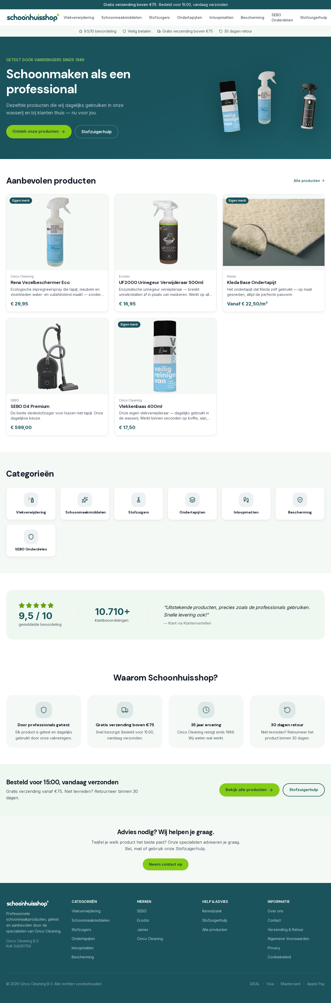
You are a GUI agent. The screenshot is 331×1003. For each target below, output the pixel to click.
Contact (274, 920)
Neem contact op (165, 864)
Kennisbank (212, 911)
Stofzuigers (159, 17)
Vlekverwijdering (79, 17)
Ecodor (143, 920)
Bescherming (252, 17)
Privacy (274, 948)
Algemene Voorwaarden (288, 938)
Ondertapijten (189, 17)
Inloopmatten (221, 17)
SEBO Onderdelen (282, 17)
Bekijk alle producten (249, 789)
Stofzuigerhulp (313, 17)
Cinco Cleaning (150, 938)
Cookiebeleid (279, 957)
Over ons (275, 911)
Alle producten (309, 180)
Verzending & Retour (285, 929)
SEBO (142, 911)
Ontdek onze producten (38, 131)
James (142, 929)
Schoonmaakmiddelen (121, 17)
